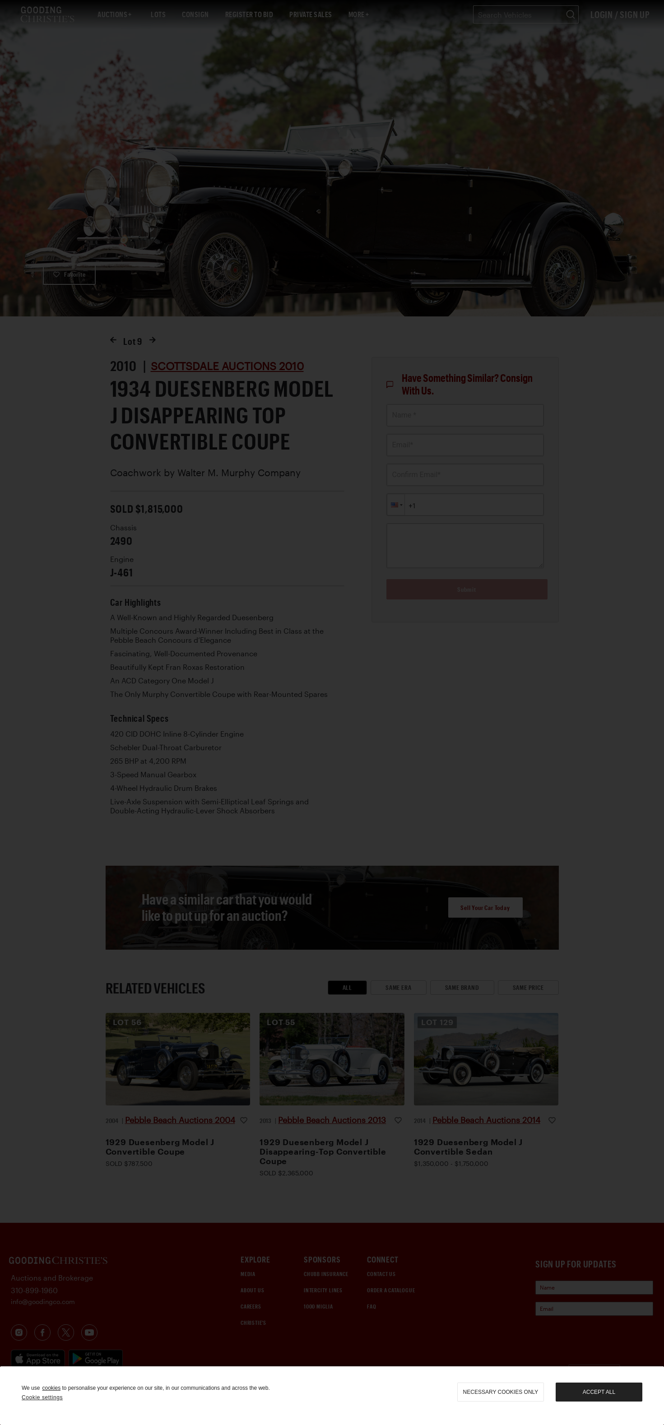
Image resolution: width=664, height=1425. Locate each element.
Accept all (599, 1392)
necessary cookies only (501, 1392)
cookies (51, 1388)
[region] (332, 1395)
